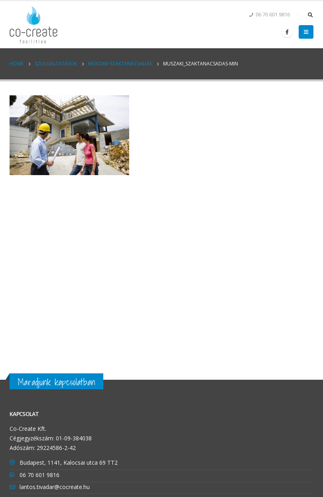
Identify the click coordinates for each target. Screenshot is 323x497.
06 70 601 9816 (39, 475)
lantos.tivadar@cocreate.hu (55, 487)
